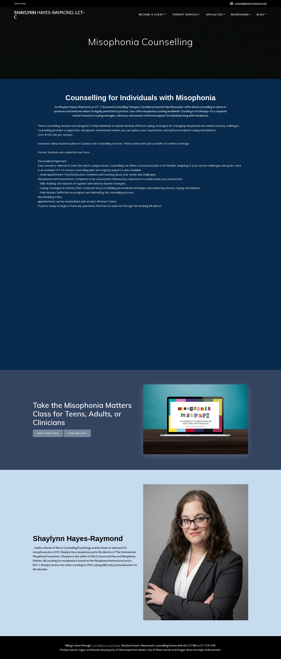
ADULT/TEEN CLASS (48, 433)
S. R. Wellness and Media (105, 645)
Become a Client (151, 14)
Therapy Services (185, 14)
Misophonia (240, 14)
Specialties (214, 14)
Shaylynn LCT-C (49, 14)
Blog (260, 14)
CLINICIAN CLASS (79, 433)
